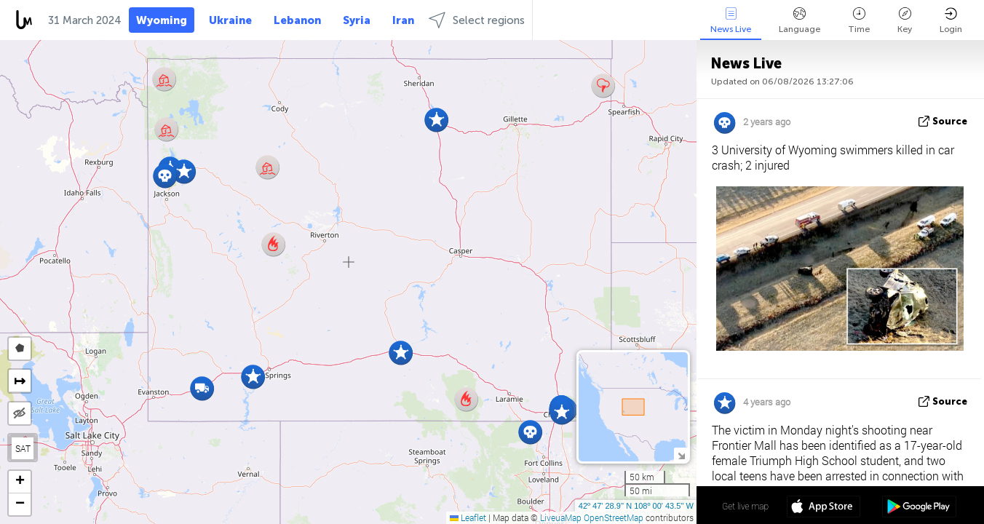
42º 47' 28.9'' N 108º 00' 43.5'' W (636, 505)
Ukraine (230, 20)
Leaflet (468, 517)
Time (859, 20)
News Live (730, 20)
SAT (23, 448)
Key (904, 20)
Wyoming (161, 20)
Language (799, 20)
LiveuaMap (561, 517)
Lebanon (297, 20)
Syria (356, 20)
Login (951, 20)
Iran (403, 20)
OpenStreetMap (613, 517)
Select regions (477, 20)
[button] (561, 412)
